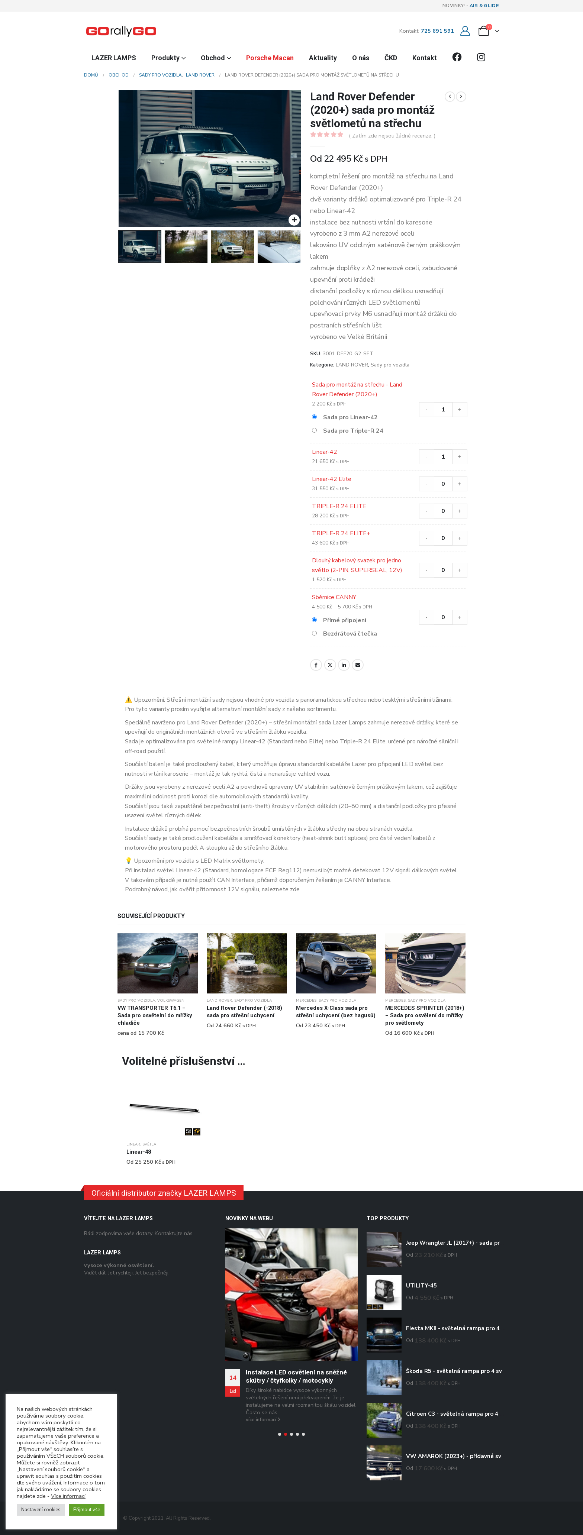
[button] (280, 1434)
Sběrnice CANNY (334, 597)
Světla (149, 1144)
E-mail (358, 665)
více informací (263, 1419)
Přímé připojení (344, 620)
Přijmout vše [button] (86, 1509)
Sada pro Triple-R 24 (353, 431)
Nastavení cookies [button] (41, 1509)
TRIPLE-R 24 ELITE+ (341, 533)
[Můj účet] (465, 31)
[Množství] (443, 409)
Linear (133, 1144)
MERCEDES (306, 1000)
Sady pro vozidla (390, 364)
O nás (360, 58)
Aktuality (323, 58)
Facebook (316, 665)
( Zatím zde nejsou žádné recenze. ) (392, 135)
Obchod (213, 58)
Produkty (165, 58)
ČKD (390, 58)
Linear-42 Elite (331, 479)
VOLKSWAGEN (170, 1000)
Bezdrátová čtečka (350, 634)
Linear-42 (324, 452)
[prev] (450, 96)
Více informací (68, 1496)
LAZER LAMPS (113, 58)
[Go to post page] (291, 1294)
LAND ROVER (352, 364)
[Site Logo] (121, 31)
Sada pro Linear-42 (350, 417)
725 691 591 (437, 31)
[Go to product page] (157, 963)
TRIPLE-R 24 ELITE (339, 506)
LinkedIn (344, 665)
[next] (461, 96)
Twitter (330, 665)
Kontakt (424, 58)
